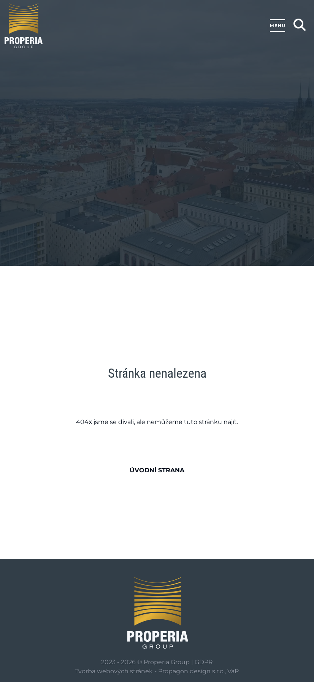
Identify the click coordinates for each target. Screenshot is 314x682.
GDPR (204, 662)
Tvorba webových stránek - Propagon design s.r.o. (150, 671)
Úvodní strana (157, 470)
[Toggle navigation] (277, 26)
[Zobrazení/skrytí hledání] (299, 25)
